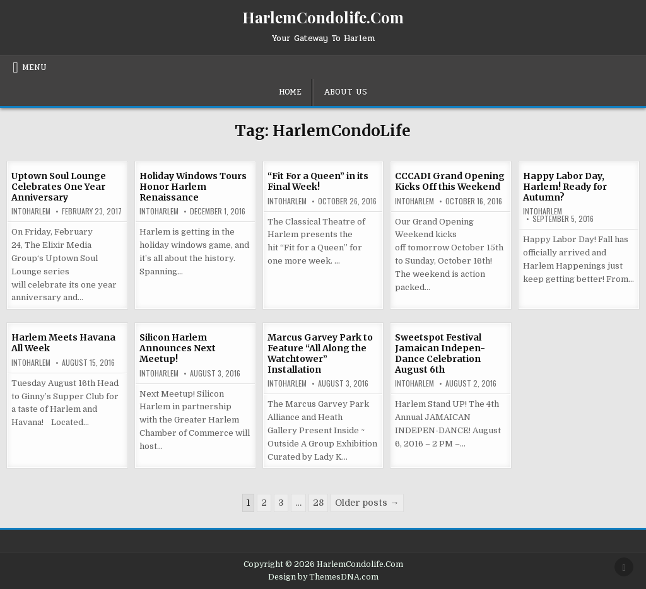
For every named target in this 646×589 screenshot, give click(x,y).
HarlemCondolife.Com (323, 17)
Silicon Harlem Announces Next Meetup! (177, 348)
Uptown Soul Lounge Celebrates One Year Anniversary (58, 186)
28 (318, 503)
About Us (345, 92)
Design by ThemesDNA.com (323, 577)
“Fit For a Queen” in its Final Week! (317, 181)
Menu (34, 67)
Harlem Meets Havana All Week (63, 343)
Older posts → (367, 503)
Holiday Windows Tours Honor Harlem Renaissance (193, 186)
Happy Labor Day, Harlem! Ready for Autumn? (565, 186)
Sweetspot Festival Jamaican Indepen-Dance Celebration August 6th (440, 353)
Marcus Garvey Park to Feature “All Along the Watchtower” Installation (320, 353)
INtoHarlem (30, 211)
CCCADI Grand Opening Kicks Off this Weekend (450, 181)
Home (290, 92)
